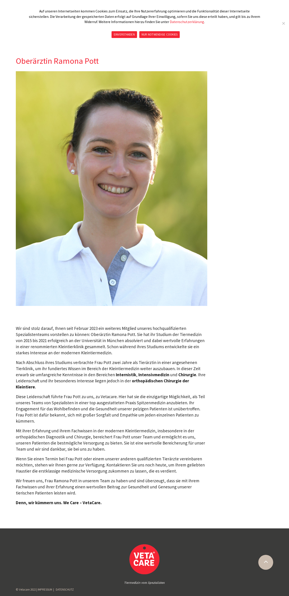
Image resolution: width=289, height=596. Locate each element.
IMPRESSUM (45, 589)
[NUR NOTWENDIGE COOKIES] (283, 23)
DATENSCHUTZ (65, 589)
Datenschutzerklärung (187, 22)
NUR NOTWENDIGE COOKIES (160, 34)
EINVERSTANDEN (124, 34)
